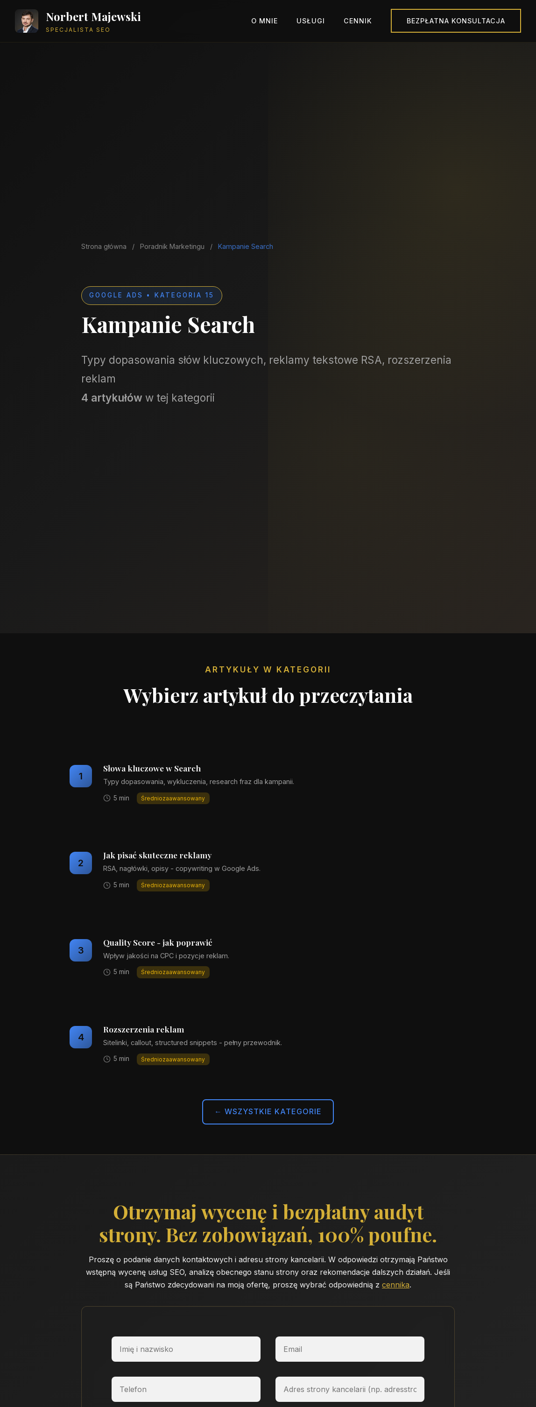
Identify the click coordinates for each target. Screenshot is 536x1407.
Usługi (310, 21)
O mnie (264, 21)
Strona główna (104, 246)
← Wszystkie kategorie (268, 1111)
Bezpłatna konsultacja (456, 21)
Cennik (358, 21)
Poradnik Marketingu (172, 246)
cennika (395, 1284)
